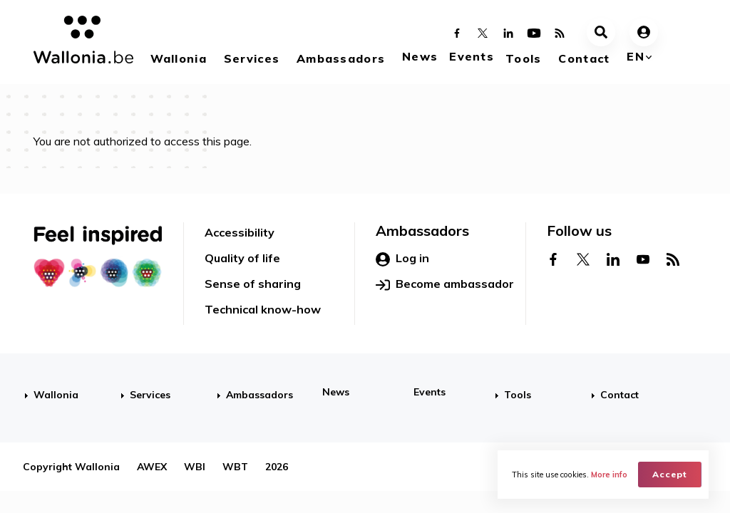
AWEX (152, 466)
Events (471, 56)
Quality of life (242, 258)
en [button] (635, 56)
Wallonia (178, 58)
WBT (235, 466)
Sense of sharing (253, 283)
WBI (194, 466)
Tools (523, 58)
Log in (402, 258)
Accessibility (239, 232)
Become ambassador (445, 284)
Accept (669, 474)
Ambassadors (341, 58)
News (420, 56)
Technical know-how (263, 309)
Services (251, 58)
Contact (584, 58)
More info (609, 475)
